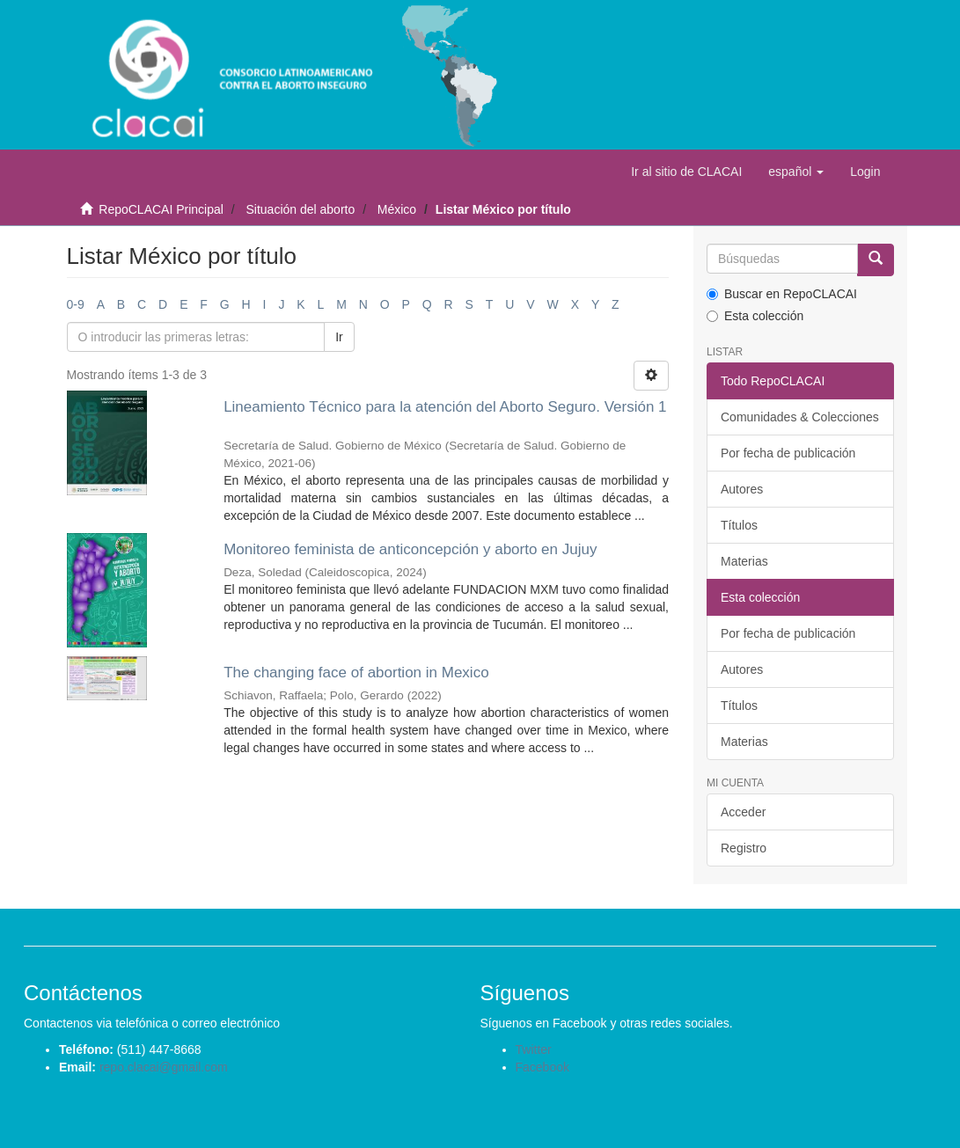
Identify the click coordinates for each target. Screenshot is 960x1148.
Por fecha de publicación (788, 453)
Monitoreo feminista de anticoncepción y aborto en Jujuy (410, 549)
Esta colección (755, 316)
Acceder (743, 812)
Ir (339, 337)
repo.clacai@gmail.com (163, 1067)
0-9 (75, 304)
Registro (743, 848)
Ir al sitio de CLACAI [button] (686, 172)
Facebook (542, 1067)
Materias (744, 561)
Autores (742, 489)
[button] (796, 172)
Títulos (739, 525)
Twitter (534, 1049)
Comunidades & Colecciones (800, 417)
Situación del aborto (300, 209)
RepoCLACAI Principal (161, 209)
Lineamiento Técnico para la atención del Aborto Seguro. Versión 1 (445, 407)
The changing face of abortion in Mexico (356, 672)
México (396, 209)
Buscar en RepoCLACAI (782, 294)
